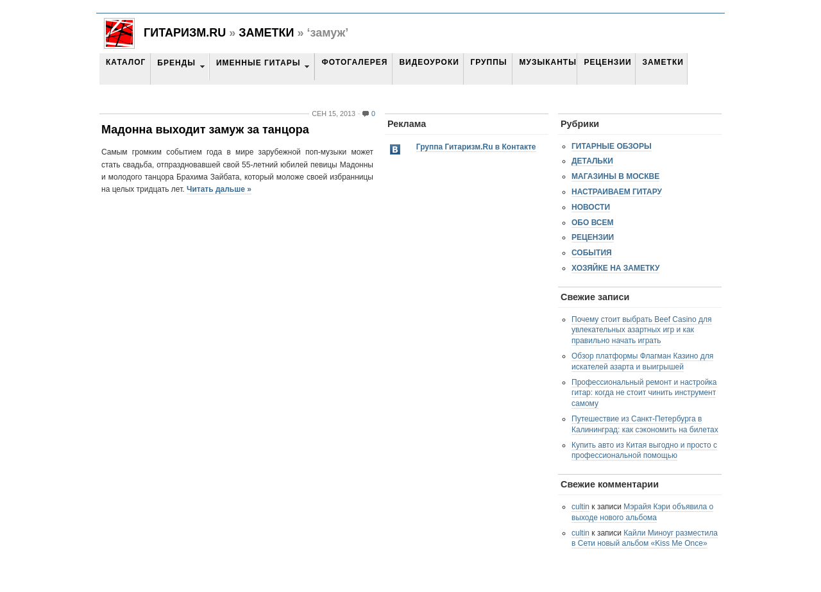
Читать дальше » (219, 189)
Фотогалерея (354, 62)
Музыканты (547, 62)
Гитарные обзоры (611, 146)
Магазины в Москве (615, 176)
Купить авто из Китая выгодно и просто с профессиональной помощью (644, 451)
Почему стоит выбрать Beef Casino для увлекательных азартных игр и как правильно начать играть (641, 330)
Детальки (592, 160)
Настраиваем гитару (616, 191)
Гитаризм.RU (185, 32)
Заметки (266, 32)
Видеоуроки (429, 62)
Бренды (176, 62)
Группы (488, 62)
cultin (580, 506)
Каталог (126, 62)
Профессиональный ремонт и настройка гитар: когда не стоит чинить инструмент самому (644, 393)
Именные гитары (258, 62)
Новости (590, 207)
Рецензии (607, 62)
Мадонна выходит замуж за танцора (205, 129)
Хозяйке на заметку (615, 268)
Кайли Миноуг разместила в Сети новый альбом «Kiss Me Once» (644, 538)
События (591, 252)
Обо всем (592, 222)
